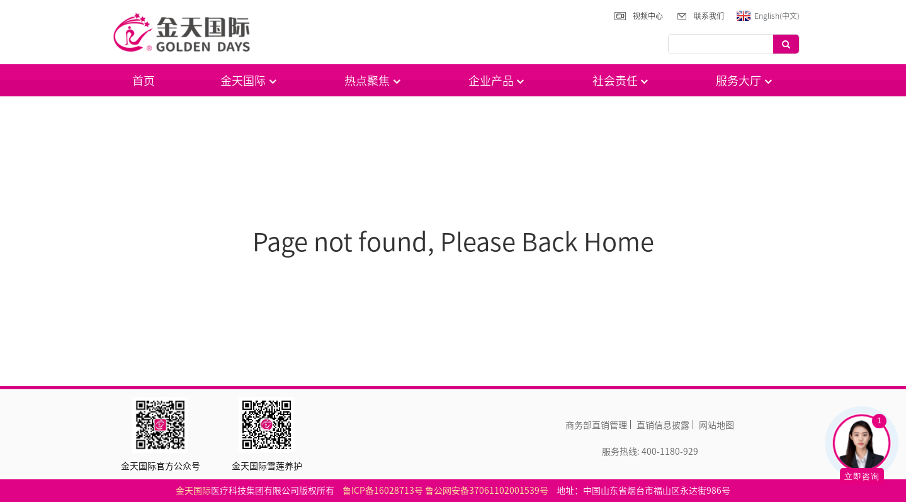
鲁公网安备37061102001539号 (486, 490)
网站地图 (716, 424)
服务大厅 (745, 80)
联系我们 (709, 15)
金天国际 (249, 80)
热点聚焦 (373, 80)
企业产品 (497, 80)
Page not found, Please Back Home (453, 241)
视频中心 (648, 15)
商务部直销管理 (596, 424)
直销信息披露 (663, 424)
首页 (143, 80)
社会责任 (621, 80)
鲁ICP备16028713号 (383, 490)
